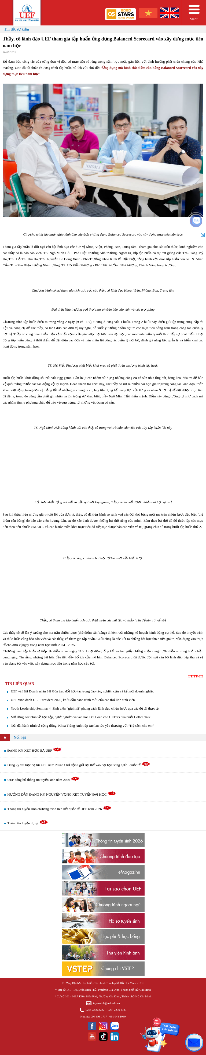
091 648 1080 (117, 1016)
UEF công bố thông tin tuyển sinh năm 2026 (43, 780)
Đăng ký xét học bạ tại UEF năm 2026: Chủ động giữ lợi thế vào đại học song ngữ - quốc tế (78, 765)
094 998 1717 (99, 1016)
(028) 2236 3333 (116, 1009)
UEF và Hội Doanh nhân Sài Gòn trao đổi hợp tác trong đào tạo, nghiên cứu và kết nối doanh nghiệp (82, 691)
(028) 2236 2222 (94, 1009)
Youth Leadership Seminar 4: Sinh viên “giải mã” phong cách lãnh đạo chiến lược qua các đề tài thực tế (85, 708)
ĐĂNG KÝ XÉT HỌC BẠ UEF (34, 750)
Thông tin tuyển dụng (27, 823)
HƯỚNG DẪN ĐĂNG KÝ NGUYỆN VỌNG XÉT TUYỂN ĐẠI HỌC (61, 794)
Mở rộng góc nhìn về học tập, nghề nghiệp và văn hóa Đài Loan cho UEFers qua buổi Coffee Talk (80, 717)
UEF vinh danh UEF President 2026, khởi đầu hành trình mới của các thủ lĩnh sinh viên (73, 700)
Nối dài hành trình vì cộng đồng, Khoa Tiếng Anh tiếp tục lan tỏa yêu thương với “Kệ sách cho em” (82, 726)
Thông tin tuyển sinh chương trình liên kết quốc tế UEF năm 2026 (59, 809)
